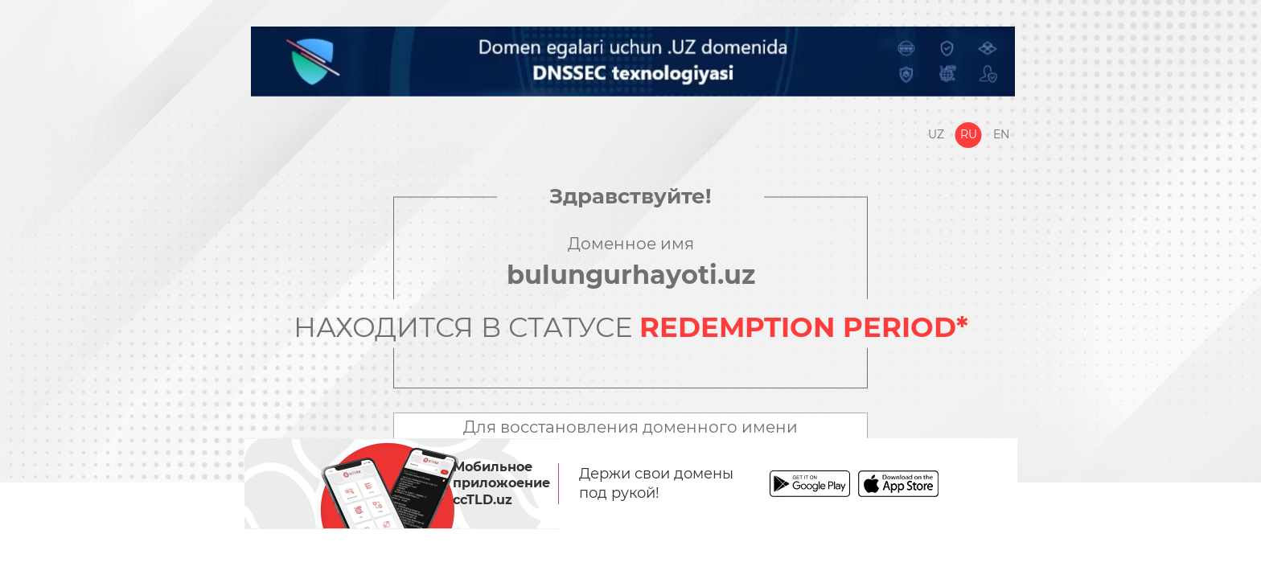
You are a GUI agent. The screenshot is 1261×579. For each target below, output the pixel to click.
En (1001, 134)
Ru (968, 134)
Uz (936, 134)
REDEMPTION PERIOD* (803, 327)
